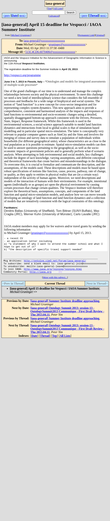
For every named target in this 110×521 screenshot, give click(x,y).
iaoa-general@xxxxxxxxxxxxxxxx (44, 40)
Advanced (54, 15)
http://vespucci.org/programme (22, 75)
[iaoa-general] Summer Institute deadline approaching (64, 307)
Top (49, 8)
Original (100, 35)
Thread (93, 15)
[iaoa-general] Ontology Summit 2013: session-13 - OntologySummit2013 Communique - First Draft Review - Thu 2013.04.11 (67, 318)
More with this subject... (55, 284)
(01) (60, 279)
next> (22, 15)
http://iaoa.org (40, 278)
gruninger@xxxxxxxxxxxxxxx (67, 44)
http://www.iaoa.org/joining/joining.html (53, 275)
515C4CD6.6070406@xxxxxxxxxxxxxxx (50, 51)
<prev (6, 15)
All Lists (58, 8)
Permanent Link (86, 35)
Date (15, 15)
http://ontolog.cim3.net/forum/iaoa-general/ (55, 265)
